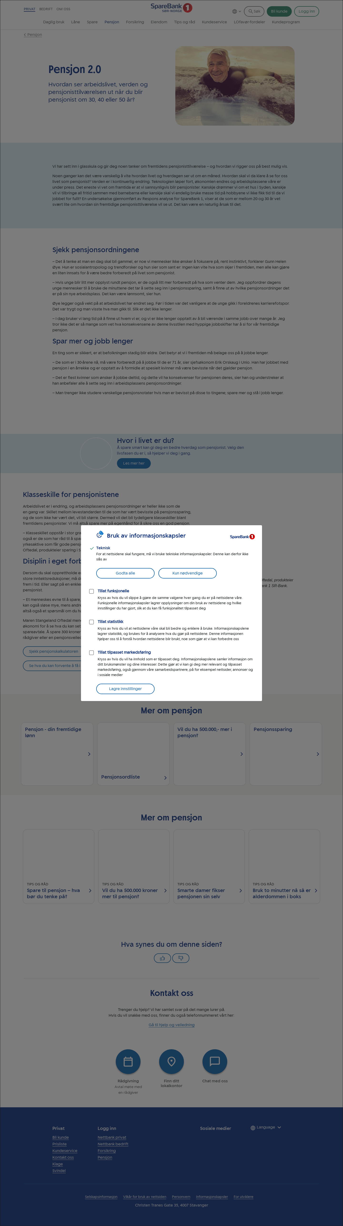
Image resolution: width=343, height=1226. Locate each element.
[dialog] (171, 613)
